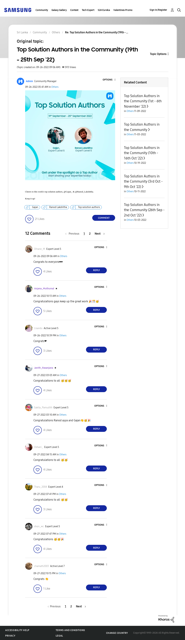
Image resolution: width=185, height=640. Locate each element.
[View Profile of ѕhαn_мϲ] (39, 526)
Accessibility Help (17, 630)
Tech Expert (88, 10)
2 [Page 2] (90, 233)
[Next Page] (99, 233)
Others (54, 87)
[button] (109, 80)
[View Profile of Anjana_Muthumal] (44, 288)
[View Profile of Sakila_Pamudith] (43, 407)
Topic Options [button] (158, 54)
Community (42, 10)
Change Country (117, 633)
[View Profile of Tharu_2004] (40, 486)
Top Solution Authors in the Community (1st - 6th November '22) (143, 101)
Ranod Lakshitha (58, 207)
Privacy (10, 635)
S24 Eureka (104, 10)
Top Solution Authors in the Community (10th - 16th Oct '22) (142, 153)
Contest (74, 10)
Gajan (35, 207)
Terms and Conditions (70, 630)
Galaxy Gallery (59, 10)
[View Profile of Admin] (29, 81)
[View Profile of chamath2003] (41, 566)
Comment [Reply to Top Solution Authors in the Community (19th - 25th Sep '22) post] (104, 217)
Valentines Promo (122, 10)
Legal (59, 635)
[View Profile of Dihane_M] (39, 249)
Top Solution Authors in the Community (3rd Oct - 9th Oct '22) (143, 181)
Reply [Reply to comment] (96, 270)
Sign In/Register (158, 9)
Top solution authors (89, 207)
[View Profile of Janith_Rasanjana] (43, 367)
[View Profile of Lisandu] (38, 328)
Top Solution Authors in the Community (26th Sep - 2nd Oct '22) (144, 210)
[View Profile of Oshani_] (38, 447)
